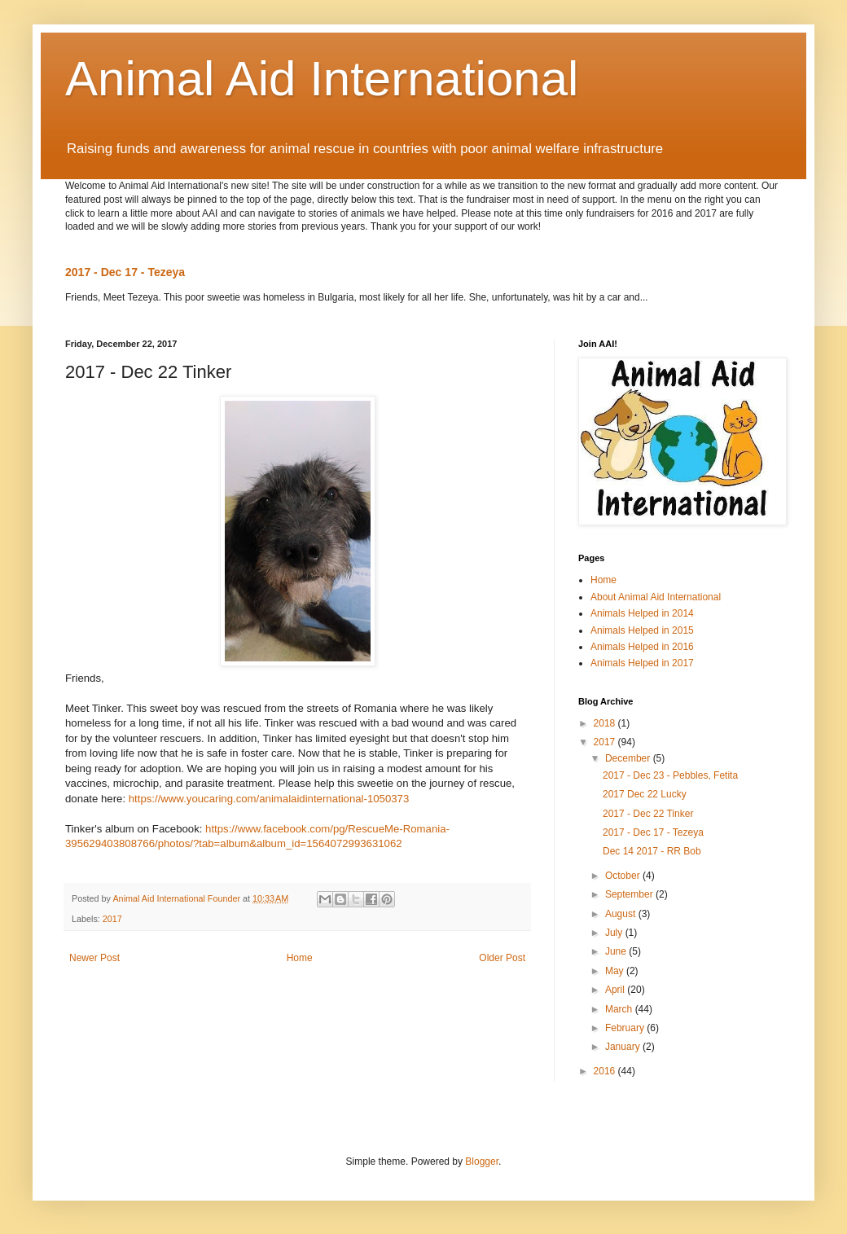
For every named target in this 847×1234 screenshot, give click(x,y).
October (624, 875)
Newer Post (94, 958)
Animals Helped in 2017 (642, 663)
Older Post (502, 958)
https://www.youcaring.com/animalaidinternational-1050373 (269, 799)
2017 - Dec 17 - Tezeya (125, 272)
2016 (606, 1071)
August (622, 914)
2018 (606, 723)
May (615, 971)
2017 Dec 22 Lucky (645, 794)
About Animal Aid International (655, 597)
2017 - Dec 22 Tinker (648, 813)
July (615, 932)
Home (300, 958)
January (624, 1046)
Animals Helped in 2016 (642, 646)
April (616, 989)
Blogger (481, 1161)
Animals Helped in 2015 (642, 630)
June (617, 951)
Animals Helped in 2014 (642, 613)
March (620, 1009)
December (629, 758)
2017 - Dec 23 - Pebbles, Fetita (670, 775)
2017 (112, 919)
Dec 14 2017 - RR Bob (652, 851)
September (630, 894)
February (626, 1028)
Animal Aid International (321, 78)
